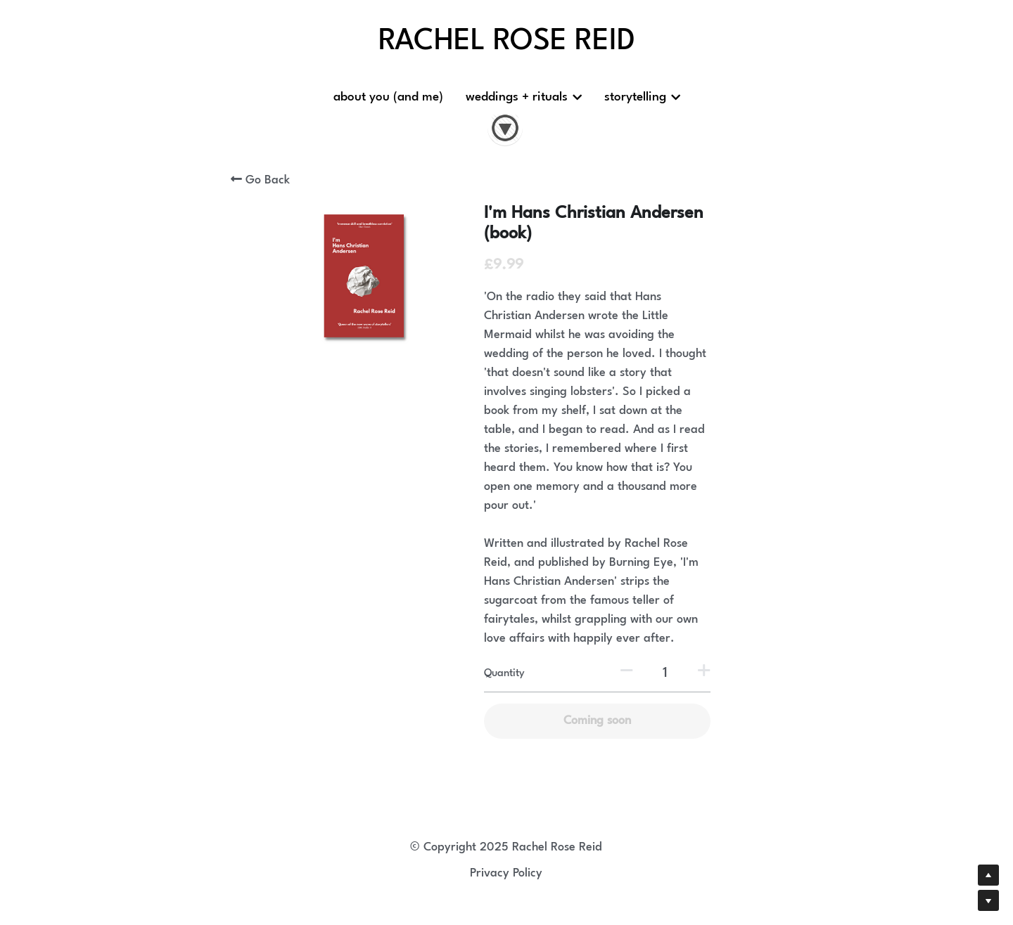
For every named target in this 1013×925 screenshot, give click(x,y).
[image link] (505, 127)
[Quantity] (665, 673)
